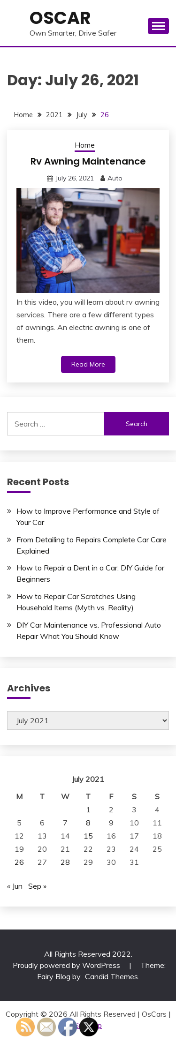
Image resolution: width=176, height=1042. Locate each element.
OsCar (60, 18)
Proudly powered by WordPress (67, 965)
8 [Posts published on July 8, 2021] (88, 822)
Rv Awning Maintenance (88, 161)
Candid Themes (111, 976)
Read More (88, 364)
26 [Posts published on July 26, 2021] (19, 862)
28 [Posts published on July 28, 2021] (65, 862)
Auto (114, 178)
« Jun (15, 886)
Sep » (37, 886)
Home (85, 145)
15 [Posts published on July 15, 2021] (88, 835)
